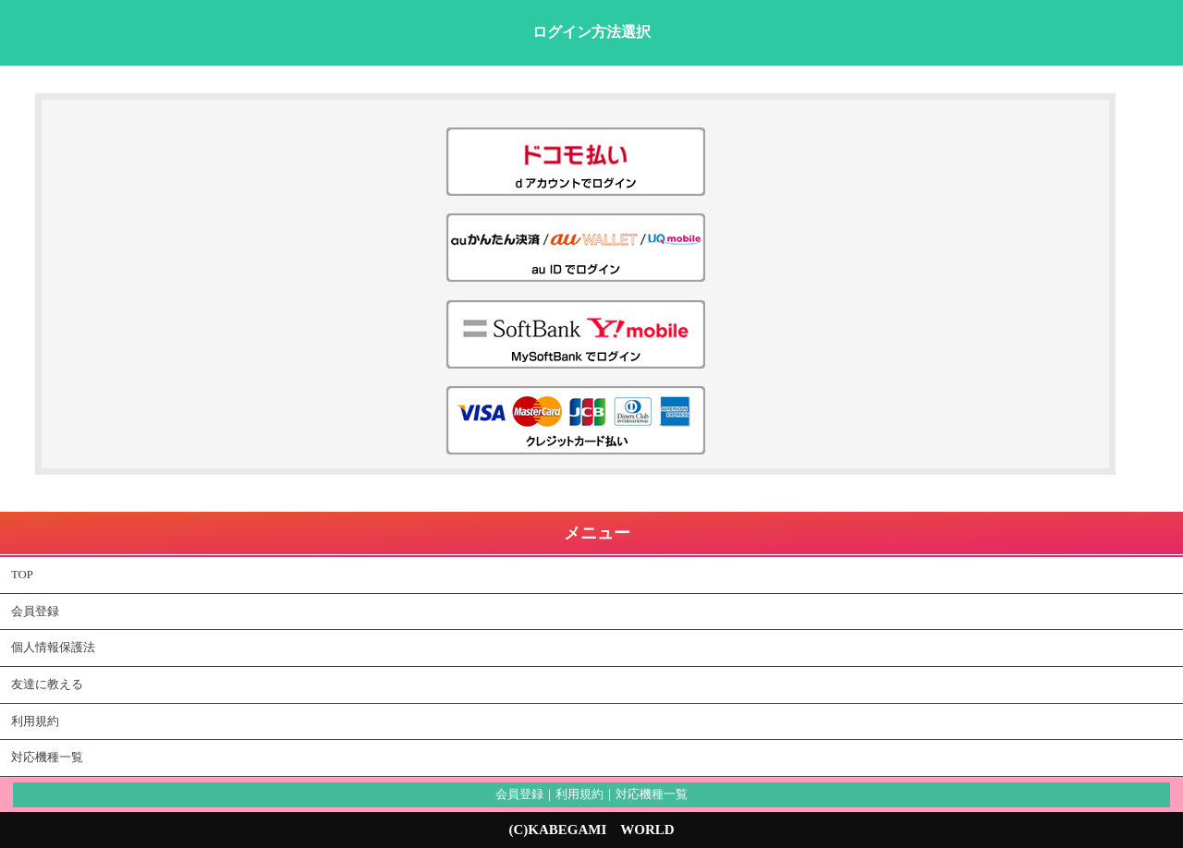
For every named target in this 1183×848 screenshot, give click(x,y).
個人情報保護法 (53, 647)
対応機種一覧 (47, 757)
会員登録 (35, 611)
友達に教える (47, 684)
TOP (22, 574)
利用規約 (35, 721)
